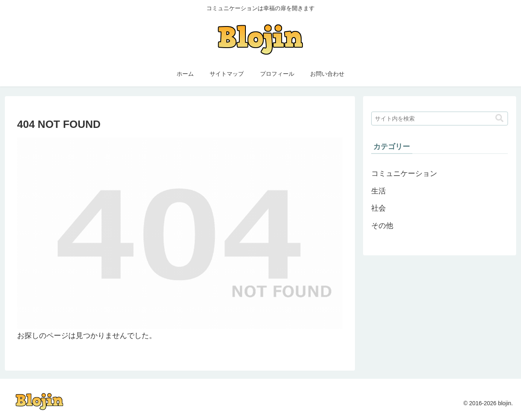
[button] (499, 118)
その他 (382, 226)
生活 (378, 191)
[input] (439, 118)
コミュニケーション (404, 173)
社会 (378, 208)
